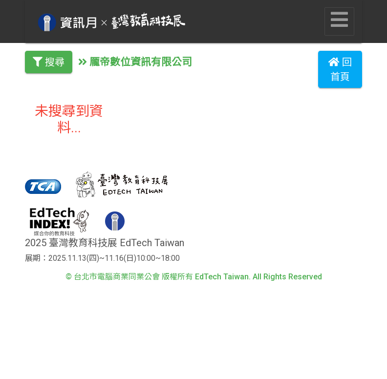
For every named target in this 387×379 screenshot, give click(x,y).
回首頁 (340, 69)
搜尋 (48, 62)
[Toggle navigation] (339, 21)
